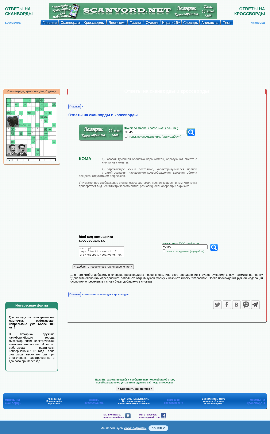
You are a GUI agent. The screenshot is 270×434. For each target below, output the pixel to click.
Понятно (158, 428)
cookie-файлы (135, 428)
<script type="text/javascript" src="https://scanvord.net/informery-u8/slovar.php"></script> (104, 252)
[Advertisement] (135, 56)
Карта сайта (54, 403)
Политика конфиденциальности (133, 403)
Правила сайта (54, 401)
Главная (74, 106)
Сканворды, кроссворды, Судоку (31, 91)
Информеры (54, 399)
